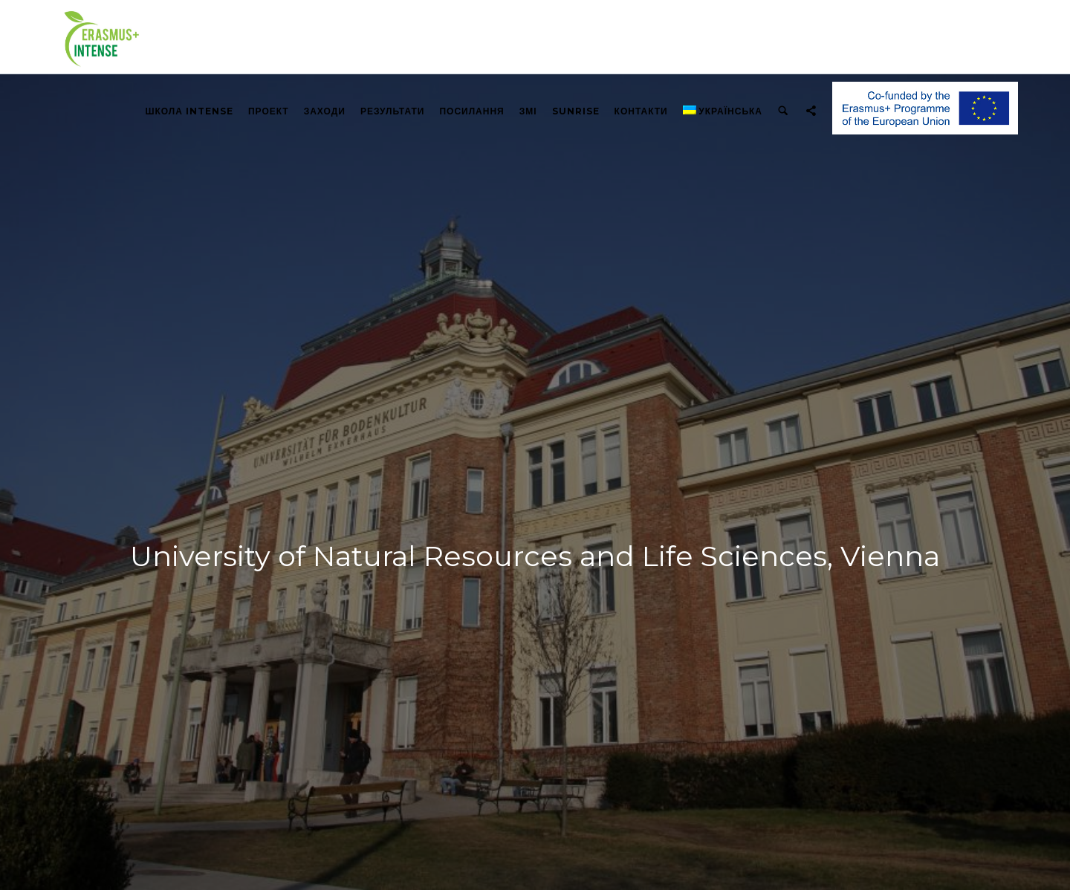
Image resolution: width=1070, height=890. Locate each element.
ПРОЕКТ (268, 111)
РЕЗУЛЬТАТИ (392, 111)
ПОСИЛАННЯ (471, 111)
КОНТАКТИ (641, 111)
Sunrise (576, 111)
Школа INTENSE (189, 111)
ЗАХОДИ (325, 111)
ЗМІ (528, 111)
